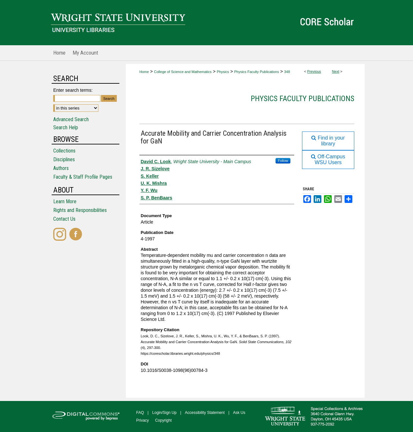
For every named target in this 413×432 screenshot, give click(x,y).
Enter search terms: (73, 90)
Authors (61, 168)
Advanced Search (71, 119)
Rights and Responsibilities (80, 210)
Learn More (64, 201)
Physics (223, 72)
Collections (64, 151)
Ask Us (239, 412)
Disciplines (64, 159)
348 (287, 72)
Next (335, 71)
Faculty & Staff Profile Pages (82, 177)
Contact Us (64, 219)
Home (144, 72)
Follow (283, 161)
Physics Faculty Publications (256, 72)
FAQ (140, 412)
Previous (314, 71)
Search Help (65, 127)
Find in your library (328, 140)
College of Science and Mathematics (183, 72)
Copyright (163, 420)
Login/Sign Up (164, 412)
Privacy (142, 420)
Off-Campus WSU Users (328, 159)
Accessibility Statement (205, 412)
